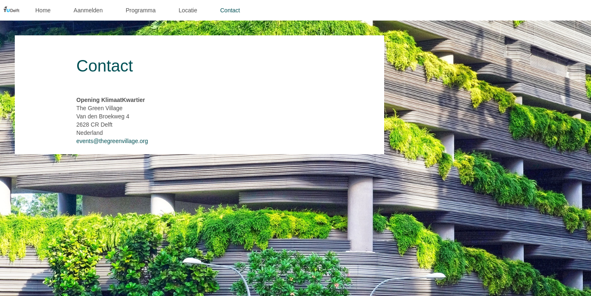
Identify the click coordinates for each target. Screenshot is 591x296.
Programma (141, 10)
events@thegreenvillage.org (112, 141)
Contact (230, 10)
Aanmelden (88, 10)
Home (42, 10)
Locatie (188, 10)
